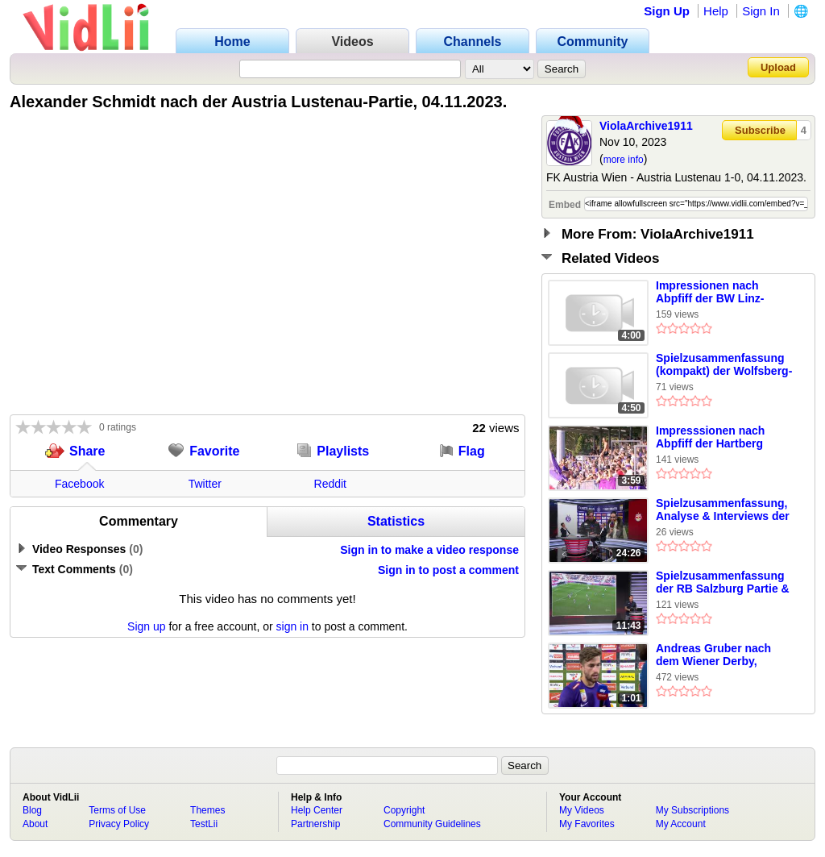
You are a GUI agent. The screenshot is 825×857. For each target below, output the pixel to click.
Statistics (396, 521)
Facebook (79, 483)
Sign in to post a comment (448, 570)
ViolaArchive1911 (646, 125)
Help (715, 11)
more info (623, 159)
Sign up (146, 626)
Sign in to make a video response (429, 549)
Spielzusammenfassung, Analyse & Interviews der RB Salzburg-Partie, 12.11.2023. (723, 510)
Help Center (316, 810)
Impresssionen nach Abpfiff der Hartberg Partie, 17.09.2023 (710, 437)
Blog (32, 810)
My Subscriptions (692, 810)
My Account (681, 824)
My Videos (581, 810)
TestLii (204, 824)
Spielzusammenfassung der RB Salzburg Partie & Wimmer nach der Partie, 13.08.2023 (723, 583)
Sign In (761, 11)
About (35, 824)
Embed (565, 204)
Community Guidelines (432, 824)
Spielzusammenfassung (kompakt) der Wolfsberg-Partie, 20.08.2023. (724, 365)
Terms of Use (117, 810)
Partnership (315, 824)
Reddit (330, 483)
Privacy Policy (119, 824)
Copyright (404, 810)
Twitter (205, 483)
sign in (292, 626)
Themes (207, 810)
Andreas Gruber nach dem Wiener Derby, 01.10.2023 (713, 655)
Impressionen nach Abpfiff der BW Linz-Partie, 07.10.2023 (710, 292)
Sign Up (667, 11)
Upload (778, 67)
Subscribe (760, 130)
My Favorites (587, 824)
